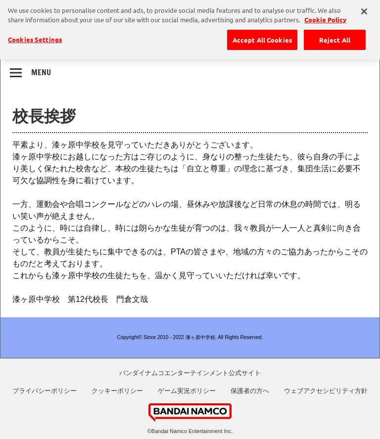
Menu (41, 72)
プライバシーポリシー (44, 390)
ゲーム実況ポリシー (187, 390)
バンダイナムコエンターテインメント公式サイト (190, 373)
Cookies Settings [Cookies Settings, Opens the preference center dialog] (35, 37)
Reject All (334, 37)
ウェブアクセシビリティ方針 (326, 390)
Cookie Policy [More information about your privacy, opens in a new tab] (325, 17)
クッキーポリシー (117, 390)
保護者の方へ (250, 390)
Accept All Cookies (262, 37)
